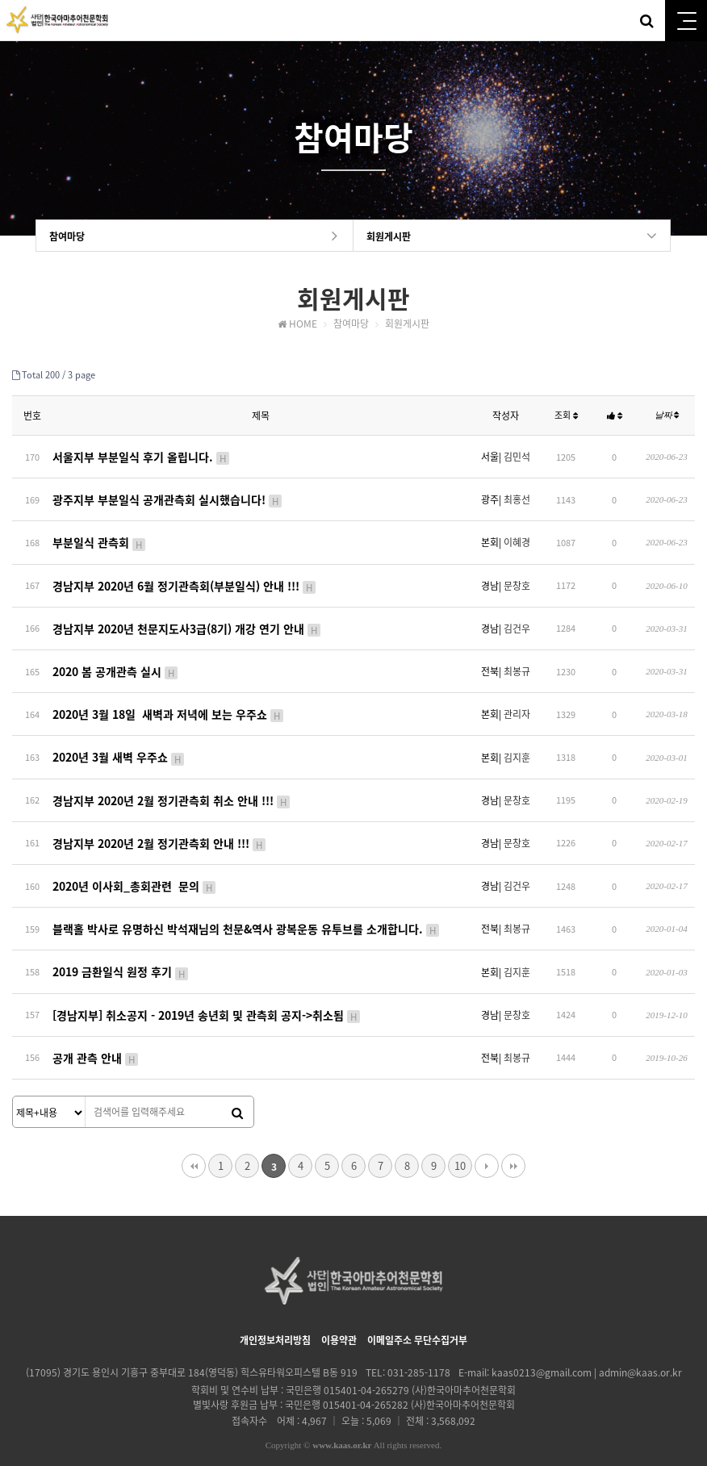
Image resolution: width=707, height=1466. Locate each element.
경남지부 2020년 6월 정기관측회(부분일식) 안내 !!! (184, 580)
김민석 (517, 456)
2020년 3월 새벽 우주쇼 (119, 745)
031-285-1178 (418, 1348)
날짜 (667, 415)
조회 (566, 416)
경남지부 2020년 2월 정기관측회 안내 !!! (159, 828)
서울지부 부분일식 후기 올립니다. (141, 456)
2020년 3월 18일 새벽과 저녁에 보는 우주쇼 (168, 703)
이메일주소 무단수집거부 (417, 1316)
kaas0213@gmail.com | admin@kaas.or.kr (587, 1348)
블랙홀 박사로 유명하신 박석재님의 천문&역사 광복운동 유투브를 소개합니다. (246, 910)
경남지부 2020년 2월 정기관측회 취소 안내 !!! (171, 787)
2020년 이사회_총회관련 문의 (134, 869)
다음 (487, 1142)
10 (460, 1141)
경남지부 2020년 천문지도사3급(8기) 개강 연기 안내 (187, 621)
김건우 (517, 621)
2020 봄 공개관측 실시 (115, 662)
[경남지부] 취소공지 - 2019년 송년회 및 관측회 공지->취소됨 (207, 993)
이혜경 (517, 539)
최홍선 (517, 497)
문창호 (517, 580)
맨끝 (513, 1142)
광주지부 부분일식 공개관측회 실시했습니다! (167, 497)
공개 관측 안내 (96, 1034)
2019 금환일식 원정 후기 (121, 951)
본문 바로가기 (0, 0)
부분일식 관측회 (99, 538)
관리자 (517, 703)
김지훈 (517, 745)
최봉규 (517, 662)
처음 (194, 1142)
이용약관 (339, 1316)
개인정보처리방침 (275, 1316)
